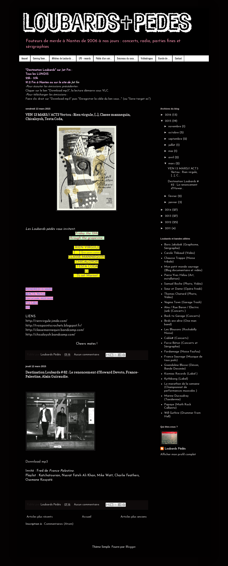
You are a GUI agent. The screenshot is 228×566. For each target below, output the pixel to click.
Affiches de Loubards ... (63, 58)
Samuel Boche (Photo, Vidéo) (183, 283)
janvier (173, 202)
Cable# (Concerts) (176, 338)
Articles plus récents (40, 516)
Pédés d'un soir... (104, 58)
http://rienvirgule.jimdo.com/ (46, 321)
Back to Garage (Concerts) (182, 316)
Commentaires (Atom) (58, 524)
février (173, 196)
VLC (105, 90)
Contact (178, 58)
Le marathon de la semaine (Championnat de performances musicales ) (181, 387)
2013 (168, 216)
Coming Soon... (40, 58)
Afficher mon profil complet (178, 454)
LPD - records (85, 58)
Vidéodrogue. (147, 58)
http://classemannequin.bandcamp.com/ (54, 330)
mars (172, 163)
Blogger (130, 547)
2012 (168, 222)
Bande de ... (164, 58)
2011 (168, 228)
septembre (175, 138)
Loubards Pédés (175, 448)
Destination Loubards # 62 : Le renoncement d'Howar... (183, 185)
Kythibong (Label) (176, 378)
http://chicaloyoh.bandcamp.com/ (50, 334)
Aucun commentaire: (87, 354)
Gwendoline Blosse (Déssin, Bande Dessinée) (181, 367)
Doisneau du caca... (126, 58)
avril (171, 157)
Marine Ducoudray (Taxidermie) (176, 397)
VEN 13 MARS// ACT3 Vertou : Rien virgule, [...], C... (183, 172)
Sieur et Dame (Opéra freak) (183, 288)
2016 (168, 114)
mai (171, 151)
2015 (168, 121)
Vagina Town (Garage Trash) (182, 302)
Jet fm (75, 82)
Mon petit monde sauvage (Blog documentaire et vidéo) (183, 268)
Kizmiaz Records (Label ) (180, 373)
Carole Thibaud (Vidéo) (179, 253)
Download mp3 (36, 461)
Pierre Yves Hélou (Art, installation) (179, 277)
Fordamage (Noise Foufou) (182, 351)
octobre (174, 132)
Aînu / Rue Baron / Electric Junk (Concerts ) (181, 309)
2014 (168, 209)
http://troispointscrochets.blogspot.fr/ (53, 325)
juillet (172, 145)
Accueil (24, 58)
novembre (175, 126)
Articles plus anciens (134, 516)
